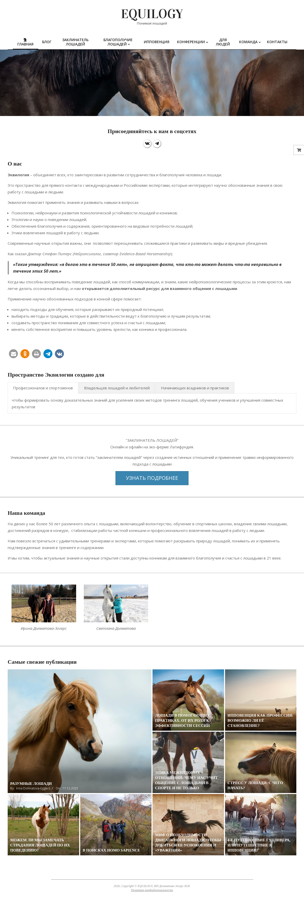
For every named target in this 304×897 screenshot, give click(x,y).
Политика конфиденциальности (152, 890)
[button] (13, 353)
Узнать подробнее (152, 477)
